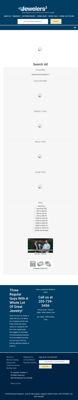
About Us (7, 16)
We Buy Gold (11, 368)
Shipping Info (28, 357)
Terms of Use (16, 383)
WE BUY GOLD (53, 16)
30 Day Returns (29, 360)
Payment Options (30, 363)
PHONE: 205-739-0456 (67, 16)
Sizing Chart (42, 16)
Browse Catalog (12, 360)
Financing (16, 16)
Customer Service (28, 16)
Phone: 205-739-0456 (61, 394)
